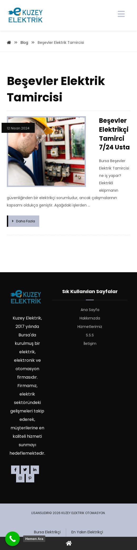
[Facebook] (15, 470)
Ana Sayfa (90, 309)
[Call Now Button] (12, 539)
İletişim (90, 343)
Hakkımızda (90, 318)
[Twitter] (25, 470)
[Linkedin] (35, 470)
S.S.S (90, 335)
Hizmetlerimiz (89, 326)
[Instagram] (20, 478)
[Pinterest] (30, 478)
